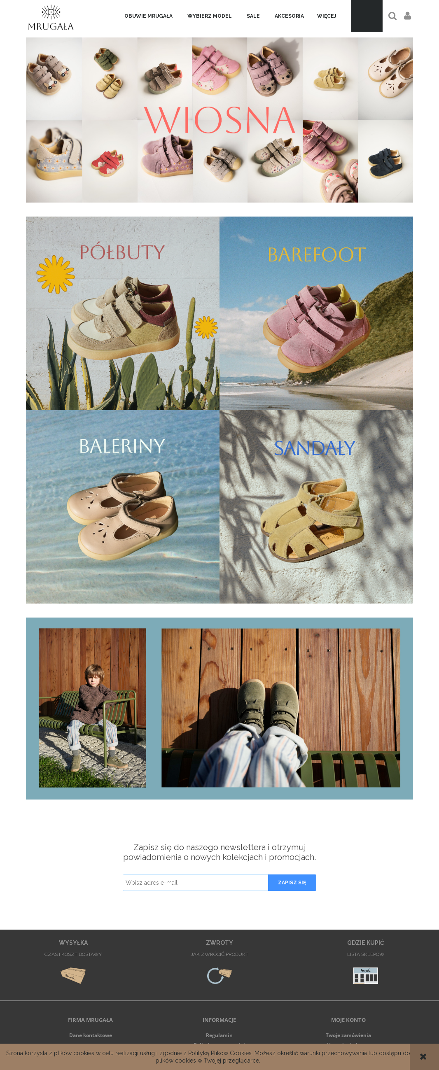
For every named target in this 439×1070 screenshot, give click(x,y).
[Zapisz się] (292, 882)
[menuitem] (148, 16)
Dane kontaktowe (90, 1035)
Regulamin (219, 1035)
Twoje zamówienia (348, 1035)
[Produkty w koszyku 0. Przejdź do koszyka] (367, 16)
